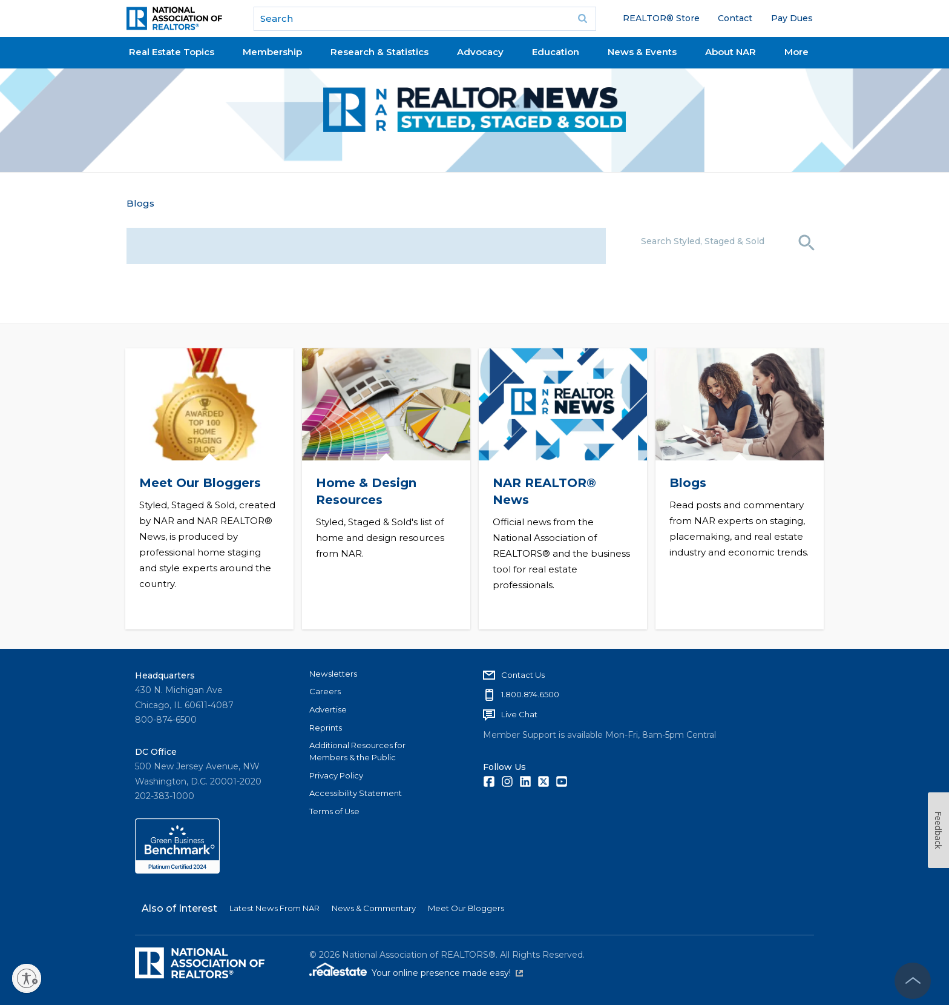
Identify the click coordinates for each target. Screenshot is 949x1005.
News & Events (642, 52)
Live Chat (519, 714)
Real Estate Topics (171, 52)
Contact (735, 18)
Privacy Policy (336, 775)
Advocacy (480, 52)
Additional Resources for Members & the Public (357, 751)
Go (583, 19)
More (796, 52)
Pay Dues (792, 18)
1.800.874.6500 (530, 694)
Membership (272, 52)
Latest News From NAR (274, 908)
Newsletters (333, 673)
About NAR (730, 52)
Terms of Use (334, 811)
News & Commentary (374, 908)
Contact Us (523, 674)
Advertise (328, 709)
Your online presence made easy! (447, 972)
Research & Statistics (379, 52)
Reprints (325, 727)
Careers (325, 691)
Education (555, 52)
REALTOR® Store (661, 18)
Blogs (140, 203)
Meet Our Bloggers (200, 482)
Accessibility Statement (355, 793)
